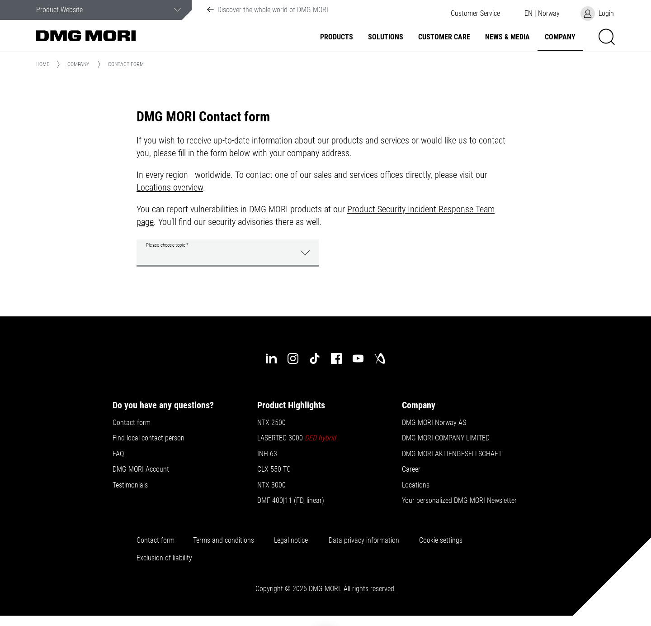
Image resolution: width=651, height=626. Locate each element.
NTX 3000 (271, 485)
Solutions (385, 37)
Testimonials (130, 485)
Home (42, 64)
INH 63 (267, 454)
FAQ (118, 454)
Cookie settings (442, 540)
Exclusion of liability (164, 558)
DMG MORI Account (141, 469)
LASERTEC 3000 (297, 438)
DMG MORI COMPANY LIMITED (446, 438)
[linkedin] (271, 358)
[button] (475, 13)
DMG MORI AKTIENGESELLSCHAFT (452, 454)
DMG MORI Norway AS (434, 423)
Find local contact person (148, 438)
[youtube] (358, 358)
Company (560, 37)
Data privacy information (364, 540)
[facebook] (336, 358)
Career (411, 469)
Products (336, 37)
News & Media (507, 37)
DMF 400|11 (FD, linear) (290, 501)
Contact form (132, 423)
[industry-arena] (380, 358)
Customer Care (444, 37)
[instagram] (293, 358)
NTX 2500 (271, 423)
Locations (415, 485)
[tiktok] (315, 358)
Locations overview (170, 187)
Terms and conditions (223, 540)
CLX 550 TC (274, 469)
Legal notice (291, 540)
